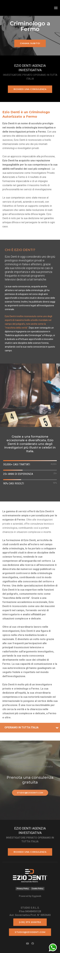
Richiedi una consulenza (30, 89)
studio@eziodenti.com (30, 793)
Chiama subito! (30, 43)
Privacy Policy (23, 888)
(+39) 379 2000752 (30, 922)
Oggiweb (36, 896)
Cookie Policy (37, 888)
